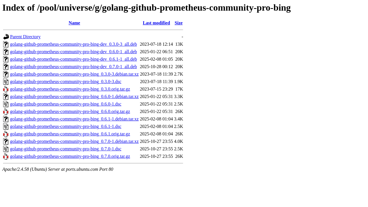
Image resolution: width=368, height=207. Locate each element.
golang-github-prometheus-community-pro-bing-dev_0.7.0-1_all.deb (73, 66)
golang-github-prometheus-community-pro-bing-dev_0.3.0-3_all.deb (73, 44)
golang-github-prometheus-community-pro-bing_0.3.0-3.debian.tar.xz (74, 74)
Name (74, 22)
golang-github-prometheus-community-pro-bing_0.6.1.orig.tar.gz (70, 133)
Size (179, 22)
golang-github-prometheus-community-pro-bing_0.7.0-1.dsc (65, 148)
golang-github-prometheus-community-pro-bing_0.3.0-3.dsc (65, 81)
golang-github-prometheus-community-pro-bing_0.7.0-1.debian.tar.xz (74, 141)
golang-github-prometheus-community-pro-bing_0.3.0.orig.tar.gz (70, 89)
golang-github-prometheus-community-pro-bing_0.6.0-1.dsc (65, 103)
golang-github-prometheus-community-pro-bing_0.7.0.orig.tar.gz (70, 156)
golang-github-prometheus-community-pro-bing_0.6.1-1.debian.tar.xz (74, 118)
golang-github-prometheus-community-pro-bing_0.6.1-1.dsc (65, 126)
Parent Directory (25, 36)
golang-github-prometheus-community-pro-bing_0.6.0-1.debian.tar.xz (74, 96)
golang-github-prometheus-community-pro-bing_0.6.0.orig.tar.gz (70, 111)
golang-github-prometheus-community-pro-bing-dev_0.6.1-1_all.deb (73, 59)
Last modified (156, 22)
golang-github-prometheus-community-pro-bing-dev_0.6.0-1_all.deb (73, 51)
